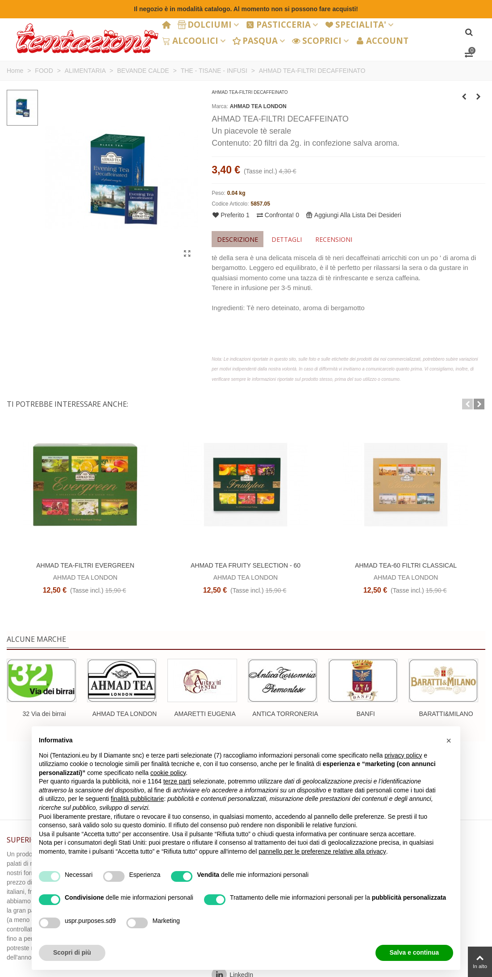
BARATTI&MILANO (446, 713)
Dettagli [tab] (286, 239)
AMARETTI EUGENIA (205, 713)
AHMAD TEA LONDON (258, 106)
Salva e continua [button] (414, 952)
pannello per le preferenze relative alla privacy (322, 851)
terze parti (177, 781)
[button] (467, 404)
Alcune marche (36, 639)
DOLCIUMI (205, 24)
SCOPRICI (317, 40)
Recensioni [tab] (333, 239)
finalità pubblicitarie (137, 798)
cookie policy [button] (168, 772)
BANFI (365, 713)
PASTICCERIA (278, 24)
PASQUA (255, 40)
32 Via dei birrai (44, 713)
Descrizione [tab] (237, 239)
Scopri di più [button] (72, 952)
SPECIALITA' (355, 24)
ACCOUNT (382, 40)
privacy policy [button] (403, 755)
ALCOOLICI (190, 40)
